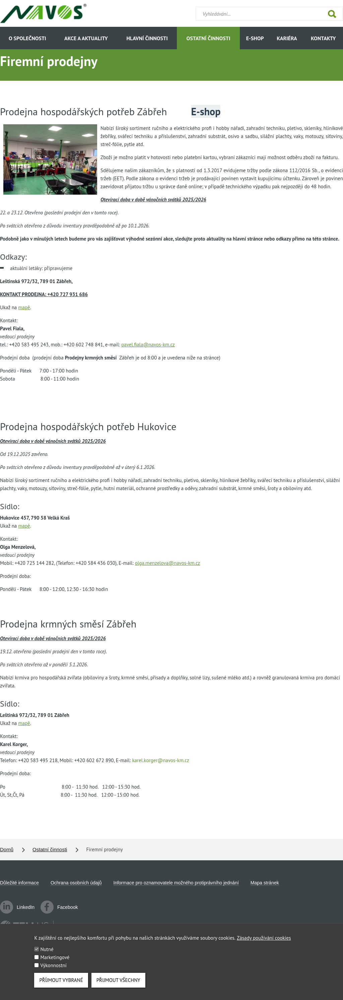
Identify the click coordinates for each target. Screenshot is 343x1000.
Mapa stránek (265, 882)
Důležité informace (19, 882)
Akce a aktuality (86, 38)
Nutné (46, 955)
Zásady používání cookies (264, 943)
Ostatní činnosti (208, 38)
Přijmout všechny (118, 986)
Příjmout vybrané (61, 986)
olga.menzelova (167, 563)
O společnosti (27, 38)
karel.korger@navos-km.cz (160, 760)
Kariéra (287, 38)
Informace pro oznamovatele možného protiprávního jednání (176, 882)
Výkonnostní (53, 971)
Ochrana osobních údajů (76, 882)
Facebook (59, 907)
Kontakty (323, 38)
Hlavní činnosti (146, 38)
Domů (6, 849)
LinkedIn (17, 907)
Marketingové (54, 963)
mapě (24, 307)
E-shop (255, 38)
